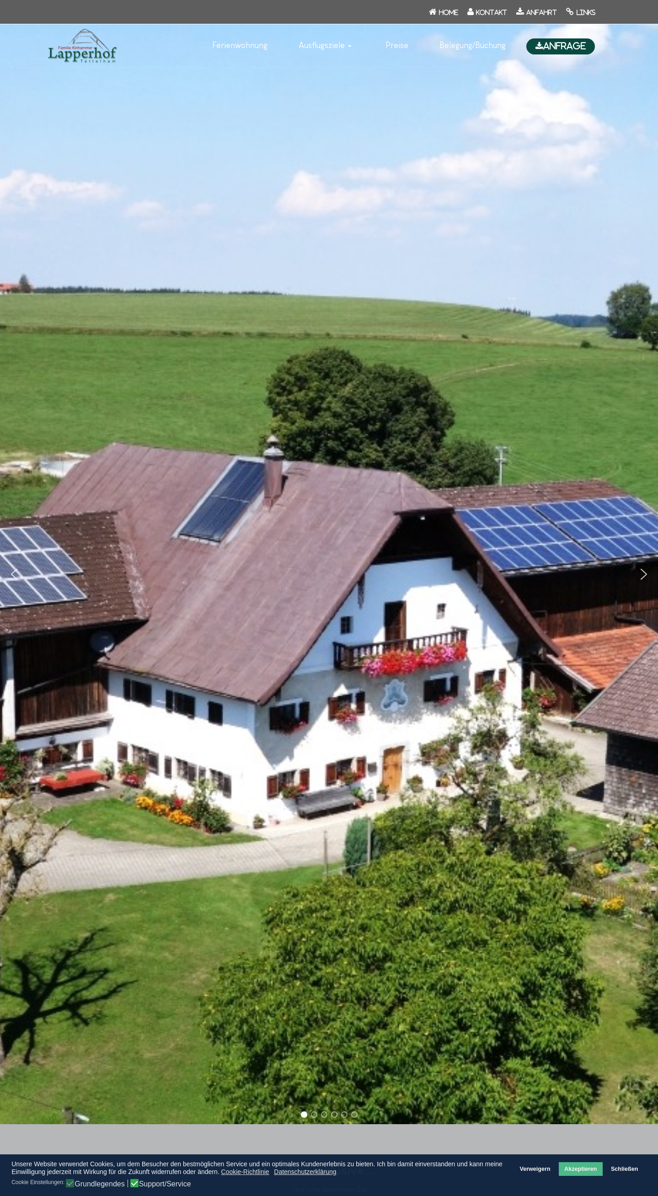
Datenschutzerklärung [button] (305, 1171)
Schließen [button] (624, 1169)
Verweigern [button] (534, 1169)
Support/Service (165, 1184)
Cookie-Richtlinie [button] (245, 1171)
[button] (326, 46)
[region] (329, 574)
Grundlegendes (99, 1184)
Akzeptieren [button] (580, 1169)
